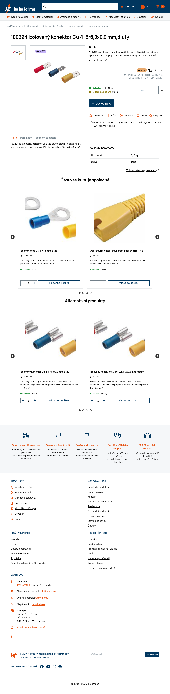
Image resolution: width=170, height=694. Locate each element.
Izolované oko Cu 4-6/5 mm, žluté (38, 252)
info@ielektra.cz (49, 593)
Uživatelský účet (97, 518)
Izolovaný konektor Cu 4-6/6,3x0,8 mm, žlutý (44, 373)
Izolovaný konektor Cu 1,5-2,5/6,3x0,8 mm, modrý (117, 373)
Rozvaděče (21, 505)
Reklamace (94, 508)
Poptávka (16, 560)
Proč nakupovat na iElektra (102, 550)
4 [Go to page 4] (91, 295)
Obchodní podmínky (99, 513)
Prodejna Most (96, 546)
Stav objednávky (97, 522)
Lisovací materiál (75, 28)
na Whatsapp (39, 606)
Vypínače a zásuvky (25, 499)
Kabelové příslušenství (53, 28)
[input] (29, 285)
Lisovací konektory (96, 28)
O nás (91, 555)
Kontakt (92, 498)
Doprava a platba (97, 494)
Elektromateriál (31, 28)
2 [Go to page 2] (83, 295)
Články (92, 527)
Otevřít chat (41, 599)
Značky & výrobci (20, 555)
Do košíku (101, 105)
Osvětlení (20, 515)
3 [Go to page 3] (87, 295)
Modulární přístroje (25, 510)
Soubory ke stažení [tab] (46, 139)
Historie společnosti (99, 560)
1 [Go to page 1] (80, 295)
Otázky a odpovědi (21, 550)
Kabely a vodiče (23, 489)
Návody (15, 541)
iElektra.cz (15, 28)
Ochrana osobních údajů (101, 570)
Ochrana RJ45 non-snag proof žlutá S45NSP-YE (116, 252)
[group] (50, 238)
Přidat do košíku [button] (59, 285)
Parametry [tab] (26, 139)
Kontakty (92, 541)
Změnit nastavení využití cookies (28, 565)
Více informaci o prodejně (31, 629)
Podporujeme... (96, 565)
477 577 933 (23, 586)
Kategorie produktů (98, 489)
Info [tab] (14, 139)
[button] (133, 8)
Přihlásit (152, 656)
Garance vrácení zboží (100, 503)
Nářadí (18, 521)
